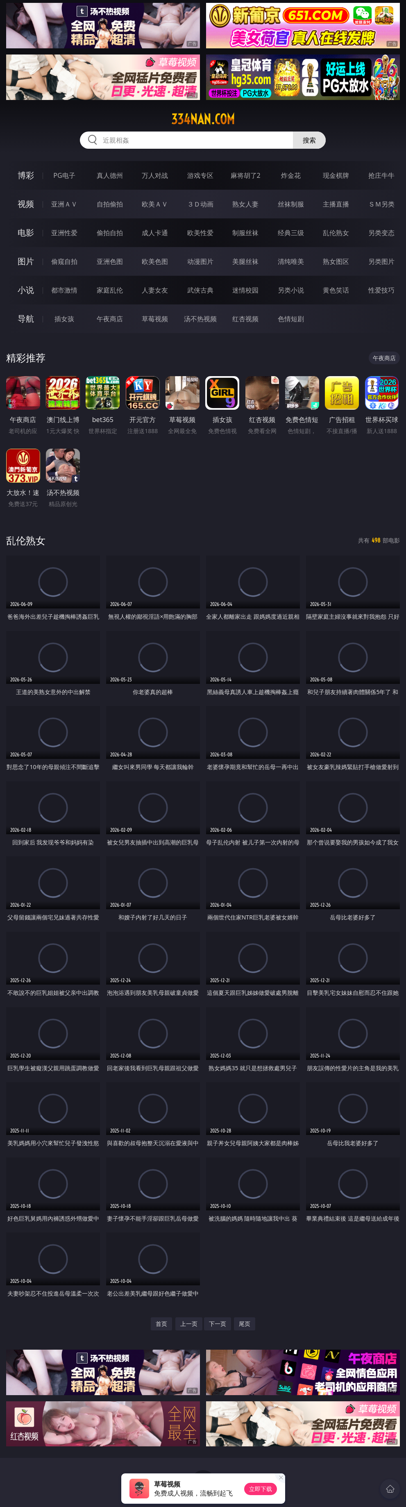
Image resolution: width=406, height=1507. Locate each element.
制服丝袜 (245, 232)
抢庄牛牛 (381, 175)
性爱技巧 (381, 290)
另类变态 (381, 232)
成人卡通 (155, 232)
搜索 (309, 140)
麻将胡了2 (246, 175)
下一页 (217, 1324)
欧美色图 (155, 261)
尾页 (244, 1324)
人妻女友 (155, 290)
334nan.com (203, 119)
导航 (26, 318)
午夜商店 (110, 318)
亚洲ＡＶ (64, 204)
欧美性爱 (200, 232)
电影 (26, 232)
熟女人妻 (245, 204)
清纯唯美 (291, 261)
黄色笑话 (336, 290)
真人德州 (110, 175)
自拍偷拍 (110, 204)
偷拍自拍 (110, 232)
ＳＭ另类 (381, 204)
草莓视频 (155, 318)
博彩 (26, 175)
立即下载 (260, 1489)
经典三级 (291, 232)
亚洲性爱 (64, 232)
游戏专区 (200, 175)
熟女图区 (336, 261)
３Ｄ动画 (200, 204)
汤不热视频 (200, 318)
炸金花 (291, 175)
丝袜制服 (291, 204)
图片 (26, 261)
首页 (161, 1324)
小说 (26, 289)
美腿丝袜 (245, 261)
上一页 (188, 1324)
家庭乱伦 (110, 290)
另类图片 (381, 261)
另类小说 (291, 290)
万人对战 (155, 175)
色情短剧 (291, 318)
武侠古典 (200, 290)
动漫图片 (200, 261)
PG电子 (64, 175)
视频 (26, 203)
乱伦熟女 (336, 232)
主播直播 (336, 204)
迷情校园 (245, 290)
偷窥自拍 (64, 261)
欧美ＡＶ (155, 204)
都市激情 (64, 290)
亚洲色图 (110, 261)
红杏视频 (245, 318)
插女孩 (64, 318)
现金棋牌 (336, 175)
